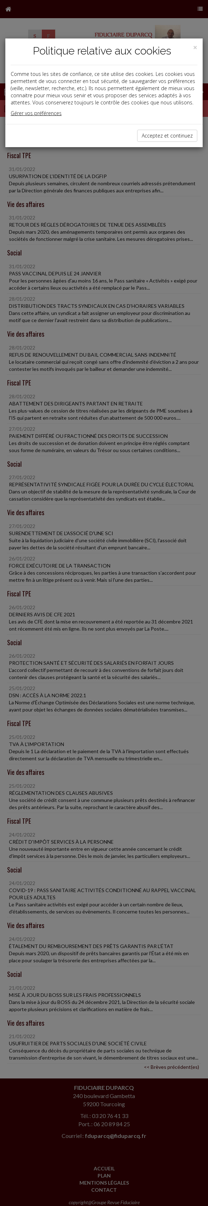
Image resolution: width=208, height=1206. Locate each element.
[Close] (195, 47)
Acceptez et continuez (167, 135)
